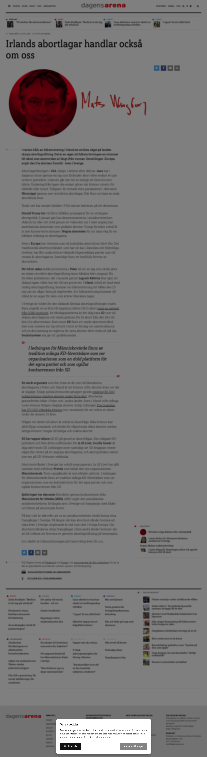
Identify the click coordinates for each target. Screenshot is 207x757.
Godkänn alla (70, 746)
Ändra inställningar (133, 746)
